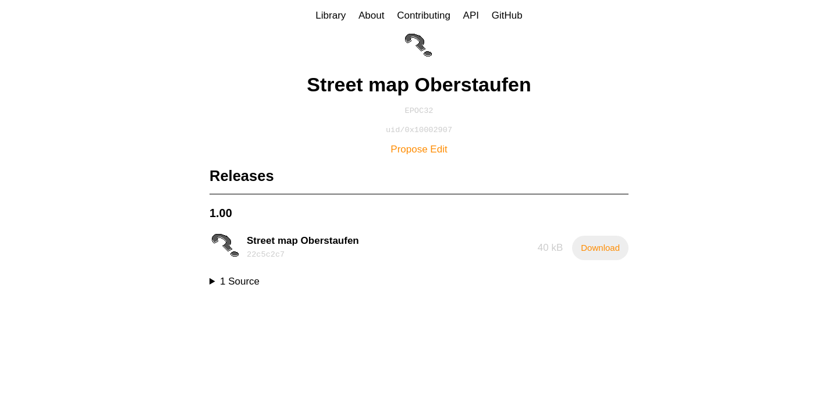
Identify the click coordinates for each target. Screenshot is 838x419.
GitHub (507, 15)
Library (330, 15)
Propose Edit (418, 151)
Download (600, 250)
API (471, 15)
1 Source (240, 283)
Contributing (423, 15)
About (371, 15)
